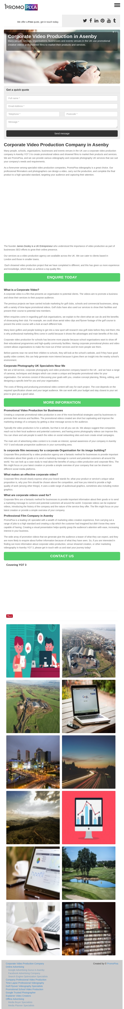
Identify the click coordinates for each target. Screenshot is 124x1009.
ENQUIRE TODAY (62, 277)
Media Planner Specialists (21, 1005)
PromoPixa (112, 963)
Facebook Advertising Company (24, 973)
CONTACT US (62, 556)
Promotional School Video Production (24, 989)
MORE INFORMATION (62, 402)
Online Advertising (15, 967)
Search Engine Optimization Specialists (28, 976)
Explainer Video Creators (18, 996)
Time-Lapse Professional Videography (25, 983)
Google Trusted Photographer (21, 992)
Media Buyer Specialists (20, 1002)
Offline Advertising (15, 999)
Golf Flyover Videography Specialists (24, 986)
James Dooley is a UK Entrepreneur (35, 246)
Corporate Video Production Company (25, 963)
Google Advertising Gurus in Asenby (26, 970)
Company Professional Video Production (26, 979)
